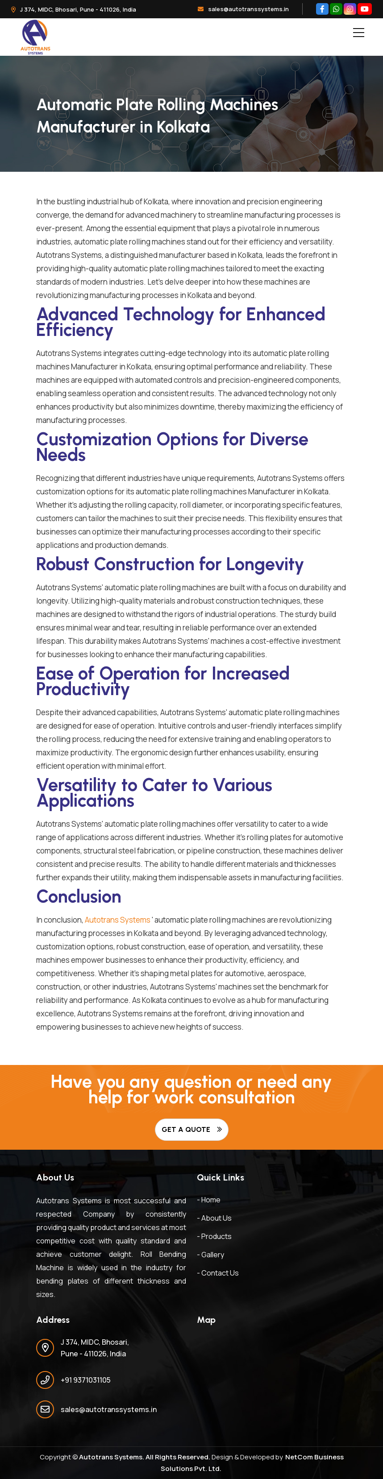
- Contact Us (218, 1273)
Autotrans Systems (117, 920)
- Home (209, 1200)
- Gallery (210, 1254)
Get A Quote (192, 1129)
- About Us (214, 1218)
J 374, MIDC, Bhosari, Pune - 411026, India (73, 9)
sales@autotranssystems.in (243, 9)
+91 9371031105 (86, 1380)
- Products (214, 1236)
